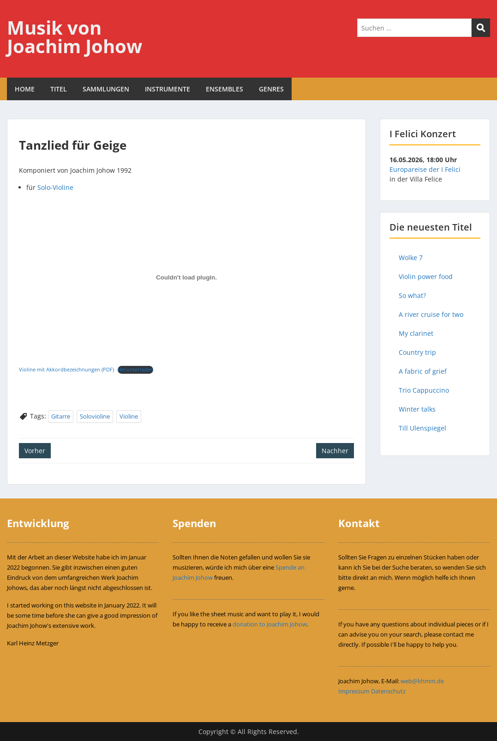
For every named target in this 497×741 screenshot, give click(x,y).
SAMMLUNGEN (106, 89)
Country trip (417, 352)
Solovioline (95, 416)
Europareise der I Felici (425, 169)
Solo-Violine (55, 187)
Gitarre (60, 416)
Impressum (354, 691)
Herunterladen (135, 369)
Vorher (34, 450)
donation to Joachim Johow (270, 624)
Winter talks (417, 409)
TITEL (58, 89)
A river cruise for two (431, 314)
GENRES (271, 89)
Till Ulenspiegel (422, 428)
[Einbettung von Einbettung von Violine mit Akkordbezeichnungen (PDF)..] (186, 277)
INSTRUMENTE (167, 89)
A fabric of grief (423, 371)
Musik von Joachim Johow (74, 37)
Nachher (335, 450)
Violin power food (426, 276)
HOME (25, 89)
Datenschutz (388, 691)
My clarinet (416, 333)
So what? (412, 295)
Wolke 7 (411, 257)
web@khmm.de (422, 681)
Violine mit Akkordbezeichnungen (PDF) (66, 369)
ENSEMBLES (224, 89)
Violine (129, 416)
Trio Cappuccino (424, 390)
